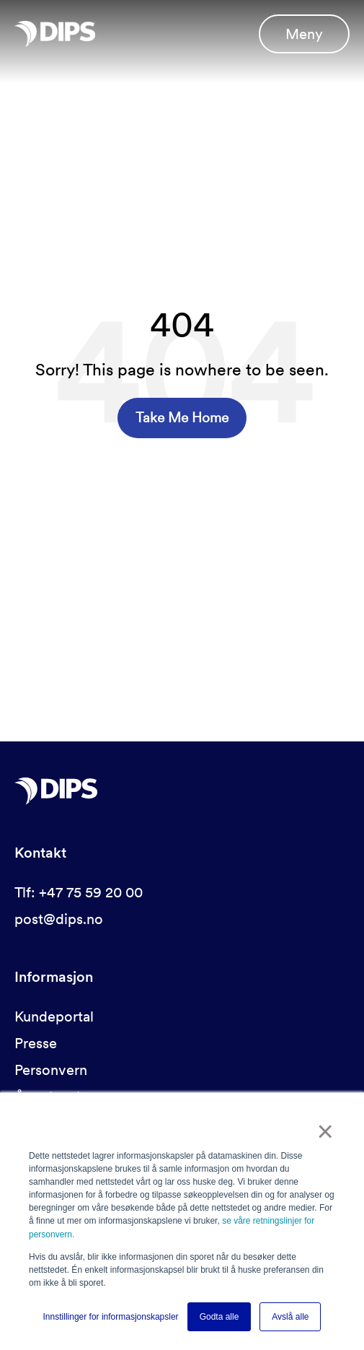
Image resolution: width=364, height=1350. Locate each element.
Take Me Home (182, 417)
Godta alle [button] (219, 1317)
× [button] (325, 1133)
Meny (304, 34)
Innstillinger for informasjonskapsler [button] (111, 1317)
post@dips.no (58, 919)
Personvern (50, 1070)
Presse (35, 1043)
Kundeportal (54, 1016)
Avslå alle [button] (290, 1317)
